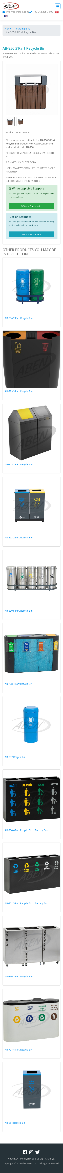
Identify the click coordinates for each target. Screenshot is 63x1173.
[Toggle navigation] (57, 6)
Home (8, 28)
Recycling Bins (22, 28)
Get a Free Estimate (31, 234)
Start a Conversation (31, 206)
